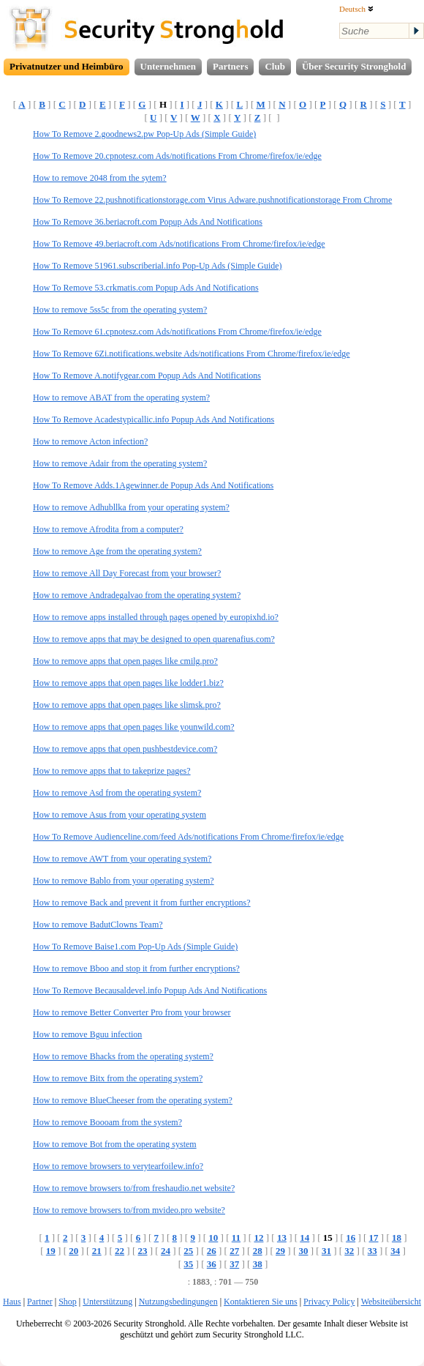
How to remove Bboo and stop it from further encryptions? (136, 968)
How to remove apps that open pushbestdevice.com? (125, 749)
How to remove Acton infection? (90, 441)
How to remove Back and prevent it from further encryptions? (142, 902)
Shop (67, 1301)
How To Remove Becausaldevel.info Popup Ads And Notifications (150, 990)
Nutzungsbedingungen (178, 1301)
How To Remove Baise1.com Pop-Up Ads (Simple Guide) (135, 946)
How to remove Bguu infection (87, 1034)
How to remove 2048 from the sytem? (100, 178)
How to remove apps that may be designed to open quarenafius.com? (154, 639)
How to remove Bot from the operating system (115, 1144)
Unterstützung (107, 1301)
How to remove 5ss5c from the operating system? (120, 310)
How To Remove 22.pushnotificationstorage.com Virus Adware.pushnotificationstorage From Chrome (212, 200)
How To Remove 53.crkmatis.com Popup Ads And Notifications (146, 288)
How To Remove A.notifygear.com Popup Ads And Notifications (147, 375)
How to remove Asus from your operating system (119, 815)
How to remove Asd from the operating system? (117, 793)
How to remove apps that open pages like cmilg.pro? (125, 661)
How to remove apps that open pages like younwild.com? (134, 727)
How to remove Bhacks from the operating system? (123, 1056)
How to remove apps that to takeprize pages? (112, 771)
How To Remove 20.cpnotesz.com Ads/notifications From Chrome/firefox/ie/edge (177, 156)
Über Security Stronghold (354, 66)
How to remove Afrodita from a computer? (108, 529)
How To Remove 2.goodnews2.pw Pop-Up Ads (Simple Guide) (144, 134)
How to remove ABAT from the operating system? (121, 397)
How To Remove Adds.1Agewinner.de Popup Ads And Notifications (153, 485)
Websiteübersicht (391, 1301)
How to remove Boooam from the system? (107, 1122)
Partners (230, 66)
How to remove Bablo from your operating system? (123, 881)
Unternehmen (168, 66)
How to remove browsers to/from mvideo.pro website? (129, 1210)
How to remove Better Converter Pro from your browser (132, 1012)
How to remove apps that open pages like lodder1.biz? (128, 683)
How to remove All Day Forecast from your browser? (127, 573)
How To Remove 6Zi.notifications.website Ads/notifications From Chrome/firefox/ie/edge (191, 353)
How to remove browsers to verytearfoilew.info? (118, 1166)
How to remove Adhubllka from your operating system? (131, 507)
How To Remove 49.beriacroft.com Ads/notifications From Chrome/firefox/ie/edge (179, 244)
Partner (40, 1301)
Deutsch (356, 8)
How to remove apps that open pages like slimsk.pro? (127, 705)
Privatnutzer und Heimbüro (67, 66)
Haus (12, 1301)
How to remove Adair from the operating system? (120, 463)
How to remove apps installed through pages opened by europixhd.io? (156, 617)
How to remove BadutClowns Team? (98, 924)
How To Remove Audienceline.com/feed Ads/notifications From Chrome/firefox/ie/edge (188, 837)
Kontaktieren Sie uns (261, 1301)
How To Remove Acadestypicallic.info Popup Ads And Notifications (153, 419)
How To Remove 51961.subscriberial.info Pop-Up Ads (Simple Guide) (157, 266)
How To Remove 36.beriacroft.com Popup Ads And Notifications (147, 222)
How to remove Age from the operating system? (117, 551)
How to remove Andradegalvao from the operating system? (137, 595)
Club (274, 66)
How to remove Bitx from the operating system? (117, 1078)
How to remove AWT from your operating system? (122, 859)
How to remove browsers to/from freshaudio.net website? (134, 1188)
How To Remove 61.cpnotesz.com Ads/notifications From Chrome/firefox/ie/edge (177, 331)
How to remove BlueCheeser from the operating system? (132, 1100)
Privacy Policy (329, 1301)
